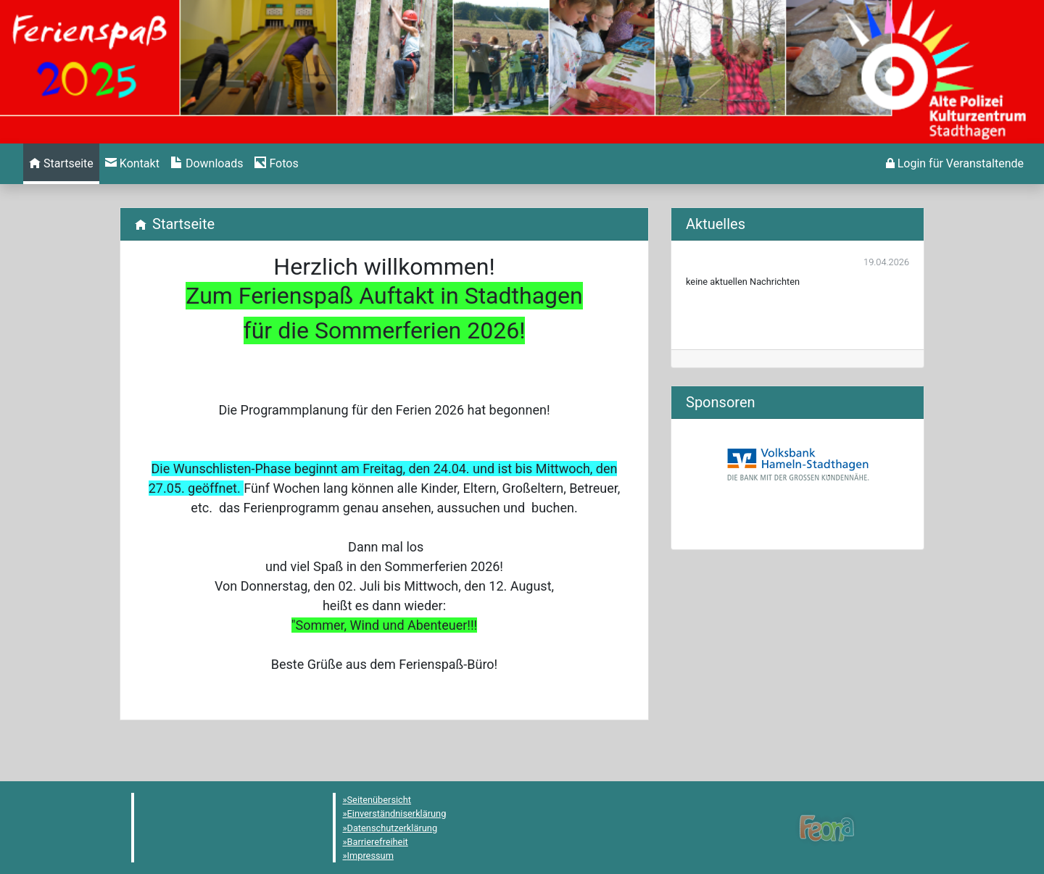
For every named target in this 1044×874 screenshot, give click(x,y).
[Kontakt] (132, 163)
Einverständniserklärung (397, 813)
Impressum (370, 855)
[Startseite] (61, 163)
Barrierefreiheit (377, 841)
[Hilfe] (276, 163)
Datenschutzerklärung (392, 828)
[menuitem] (61, 163)
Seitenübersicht (379, 799)
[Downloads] (207, 163)
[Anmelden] (955, 163)
